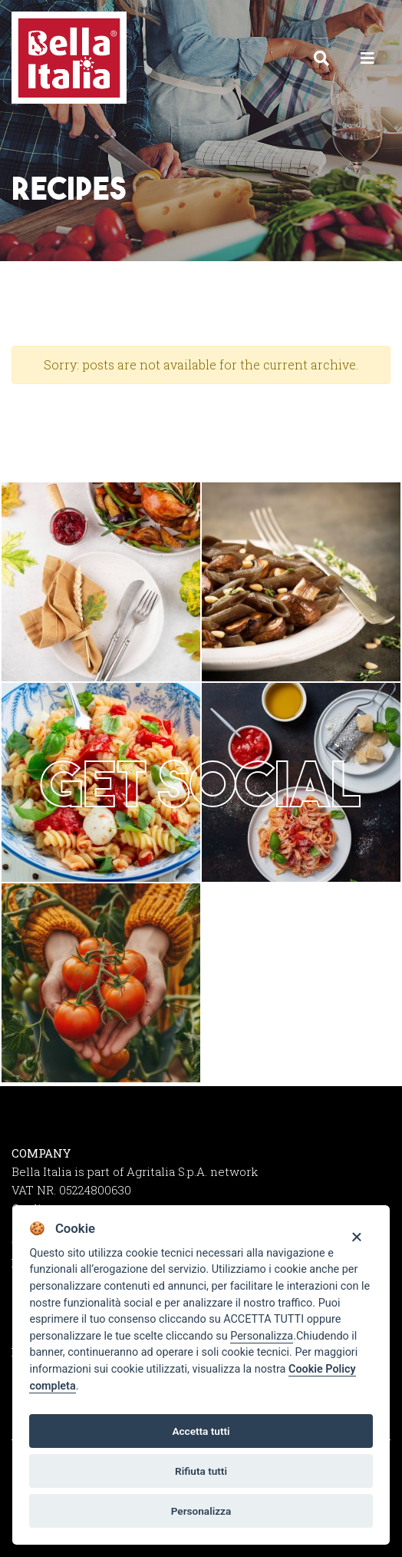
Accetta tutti (200, 1431)
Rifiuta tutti (201, 1471)
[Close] (356, 1236)
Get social (201, 783)
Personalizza (261, 1336)
